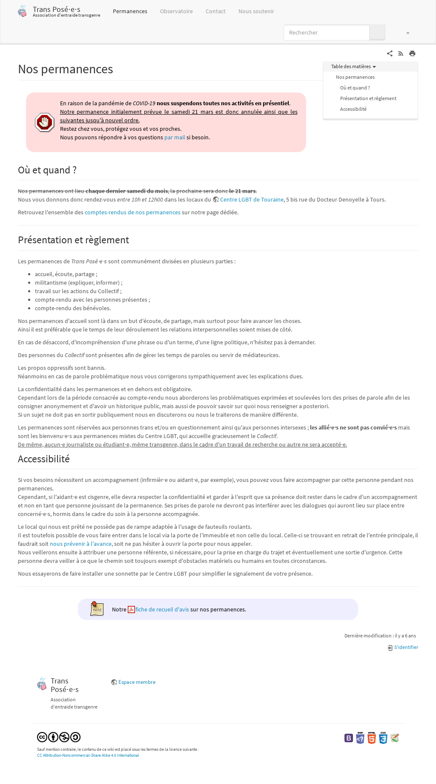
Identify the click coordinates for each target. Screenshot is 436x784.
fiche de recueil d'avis (162, 609)
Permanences (130, 11)
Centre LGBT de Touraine (252, 199)
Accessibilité (353, 109)
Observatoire (176, 11)
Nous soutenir (256, 11)
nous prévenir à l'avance (81, 544)
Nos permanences (355, 77)
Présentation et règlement (368, 98)
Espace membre (136, 682)
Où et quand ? (355, 87)
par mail (174, 137)
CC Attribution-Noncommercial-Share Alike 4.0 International (88, 755)
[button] (404, 32)
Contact (216, 11)
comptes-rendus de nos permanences (133, 212)
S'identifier (402, 647)
